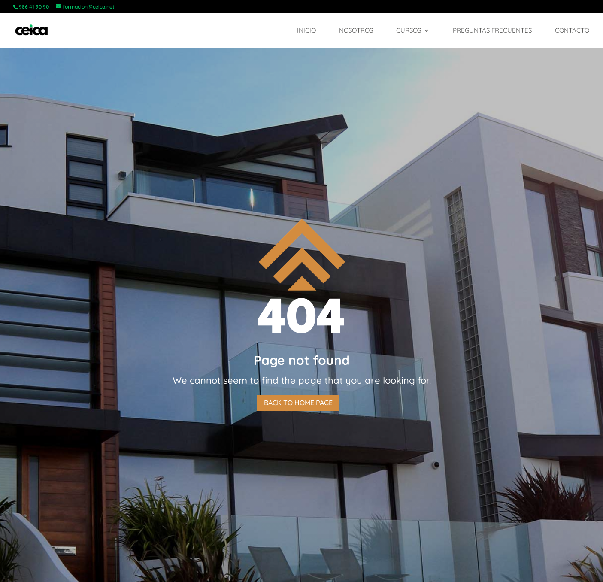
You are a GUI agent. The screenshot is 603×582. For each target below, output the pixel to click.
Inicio (306, 30)
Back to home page (298, 402)
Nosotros (356, 30)
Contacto (572, 30)
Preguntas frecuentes (492, 30)
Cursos (408, 30)
